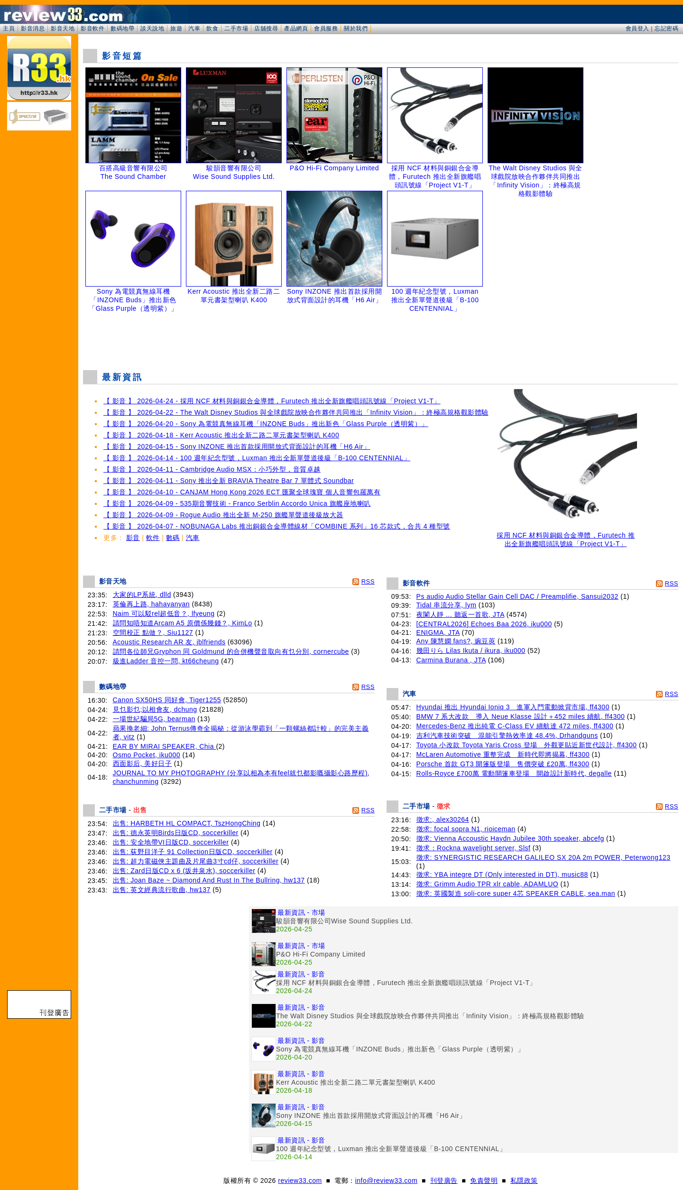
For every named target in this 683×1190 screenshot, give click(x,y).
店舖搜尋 (266, 28)
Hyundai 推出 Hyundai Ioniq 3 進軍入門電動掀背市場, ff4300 (512, 707)
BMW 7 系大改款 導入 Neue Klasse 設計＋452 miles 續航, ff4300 (520, 716)
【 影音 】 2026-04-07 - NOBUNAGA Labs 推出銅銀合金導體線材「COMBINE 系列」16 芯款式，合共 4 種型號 (276, 526)
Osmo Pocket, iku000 (147, 755)
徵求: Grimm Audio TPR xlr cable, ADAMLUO (487, 884)
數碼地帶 (122, 28)
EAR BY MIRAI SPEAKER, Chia (164, 746)
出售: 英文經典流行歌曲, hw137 (162, 889)
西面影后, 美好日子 (142, 763)
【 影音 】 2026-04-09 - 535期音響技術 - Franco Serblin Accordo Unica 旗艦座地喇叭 (237, 503)
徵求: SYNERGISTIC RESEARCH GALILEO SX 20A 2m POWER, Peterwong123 (543, 857)
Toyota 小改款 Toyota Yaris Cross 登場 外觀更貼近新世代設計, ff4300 (526, 745)
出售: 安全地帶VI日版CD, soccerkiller (171, 842)
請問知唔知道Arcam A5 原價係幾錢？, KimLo (182, 623)
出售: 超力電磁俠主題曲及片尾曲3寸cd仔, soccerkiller (196, 861)
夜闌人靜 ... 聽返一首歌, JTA (460, 614)
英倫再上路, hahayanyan (151, 604)
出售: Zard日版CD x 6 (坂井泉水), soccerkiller (184, 870)
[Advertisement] (381, 338)
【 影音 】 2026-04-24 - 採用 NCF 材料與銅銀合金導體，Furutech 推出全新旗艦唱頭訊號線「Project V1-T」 (272, 401)
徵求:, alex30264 (442, 819)
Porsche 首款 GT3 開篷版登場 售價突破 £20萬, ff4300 (503, 764)
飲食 (212, 28)
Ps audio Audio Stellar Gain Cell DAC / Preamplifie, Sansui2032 (517, 596)
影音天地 (62, 28)
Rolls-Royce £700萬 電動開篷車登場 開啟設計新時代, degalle (514, 773)
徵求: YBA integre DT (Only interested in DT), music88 (502, 874)
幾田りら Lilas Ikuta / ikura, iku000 (471, 650)
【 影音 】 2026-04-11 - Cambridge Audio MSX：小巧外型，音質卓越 (212, 469)
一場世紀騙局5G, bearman (154, 719)
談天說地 (152, 28)
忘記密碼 (666, 28)
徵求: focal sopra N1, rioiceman (466, 829)
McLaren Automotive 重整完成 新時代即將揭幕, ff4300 (503, 754)
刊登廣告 (444, 1180)
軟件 (153, 537)
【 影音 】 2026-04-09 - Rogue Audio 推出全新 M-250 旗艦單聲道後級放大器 (223, 515)
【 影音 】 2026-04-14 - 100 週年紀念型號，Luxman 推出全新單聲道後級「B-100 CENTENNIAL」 (256, 458)
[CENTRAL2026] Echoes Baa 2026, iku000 (484, 624)
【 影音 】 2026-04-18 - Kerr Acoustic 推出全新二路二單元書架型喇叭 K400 (221, 435)
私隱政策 (524, 1180)
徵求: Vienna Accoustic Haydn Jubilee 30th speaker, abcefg (510, 838)
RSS (368, 581)
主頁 (9, 28)
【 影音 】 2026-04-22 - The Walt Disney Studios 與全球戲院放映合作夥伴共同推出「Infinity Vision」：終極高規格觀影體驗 (296, 412)
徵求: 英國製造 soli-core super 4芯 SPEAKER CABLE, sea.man (515, 893)
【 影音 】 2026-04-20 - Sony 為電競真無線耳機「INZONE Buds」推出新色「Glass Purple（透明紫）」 (265, 424)
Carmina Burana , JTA (451, 660)
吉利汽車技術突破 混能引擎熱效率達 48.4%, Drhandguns (507, 735)
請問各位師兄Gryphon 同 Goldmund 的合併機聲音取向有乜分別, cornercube (231, 651)
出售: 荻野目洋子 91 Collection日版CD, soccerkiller (193, 851)
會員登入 (637, 28)
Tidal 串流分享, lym (446, 605)
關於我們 (356, 28)
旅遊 (176, 28)
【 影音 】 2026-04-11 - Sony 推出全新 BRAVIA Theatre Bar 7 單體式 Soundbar (228, 480)
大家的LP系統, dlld (142, 594)
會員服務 (326, 28)
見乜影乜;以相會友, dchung (155, 709)
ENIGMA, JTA (438, 632)
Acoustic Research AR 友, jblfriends (169, 642)
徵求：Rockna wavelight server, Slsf (473, 848)
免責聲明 (484, 1180)
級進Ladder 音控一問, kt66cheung (166, 661)
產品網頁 (296, 28)
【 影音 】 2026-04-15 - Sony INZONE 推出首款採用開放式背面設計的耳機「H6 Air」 (236, 446)
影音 (133, 537)
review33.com (300, 1180)
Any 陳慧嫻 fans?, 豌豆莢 (456, 641)
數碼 (173, 537)
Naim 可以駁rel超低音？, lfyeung (164, 613)
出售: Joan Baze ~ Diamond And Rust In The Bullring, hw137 (209, 880)
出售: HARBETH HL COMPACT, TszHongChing (187, 823)
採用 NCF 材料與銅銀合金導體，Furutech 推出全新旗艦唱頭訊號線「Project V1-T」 (566, 536)
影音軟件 (92, 28)
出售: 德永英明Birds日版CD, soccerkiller (176, 833)
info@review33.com (386, 1180)
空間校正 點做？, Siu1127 (153, 632)
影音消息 (33, 28)
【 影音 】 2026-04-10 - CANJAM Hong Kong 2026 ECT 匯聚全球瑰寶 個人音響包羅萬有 (241, 492)
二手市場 (236, 28)
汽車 (194, 28)
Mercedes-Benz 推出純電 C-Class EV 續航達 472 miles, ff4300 (515, 726)
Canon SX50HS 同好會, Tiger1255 (167, 700)
